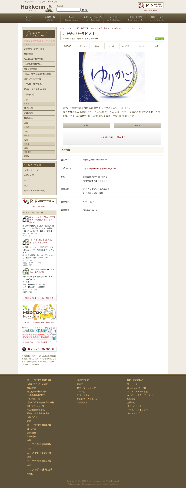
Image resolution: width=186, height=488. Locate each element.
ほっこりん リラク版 (136, 388)
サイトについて (134, 406)
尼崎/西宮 (28, 113)
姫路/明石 (28, 118)
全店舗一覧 (82, 402)
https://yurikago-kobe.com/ (95, 160)
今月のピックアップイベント (140, 395)
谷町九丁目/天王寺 (32, 79)
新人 (26, 185)
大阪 (26, 99)
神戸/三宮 (28, 108)
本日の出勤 (29, 175)
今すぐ (27, 180)
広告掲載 (131, 399)
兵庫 (26, 123)
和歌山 (27, 156)
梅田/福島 (28, 54)
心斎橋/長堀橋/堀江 (33, 64)
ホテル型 (81, 391)
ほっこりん (132, 384)
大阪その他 (29, 94)
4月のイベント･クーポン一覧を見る (39, 298)
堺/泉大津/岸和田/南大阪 (35, 89)
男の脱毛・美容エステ (87, 399)
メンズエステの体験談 (137, 391)
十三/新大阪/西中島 (33, 84)
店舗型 (80, 384)
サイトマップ (133, 413)
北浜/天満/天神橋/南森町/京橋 (37, 74)
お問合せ (131, 402)
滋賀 (26, 140)
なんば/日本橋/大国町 (34, 59)
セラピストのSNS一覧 (34, 190)
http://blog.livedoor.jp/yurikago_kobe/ (99, 168)
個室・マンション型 (86, 388)
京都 (26, 131)
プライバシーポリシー (137, 410)
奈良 (26, 148)
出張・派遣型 (83, 395)
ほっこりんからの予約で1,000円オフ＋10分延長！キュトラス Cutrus (42, 219)
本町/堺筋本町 (30, 69)
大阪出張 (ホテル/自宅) (34, 48)
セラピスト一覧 (31, 170)
